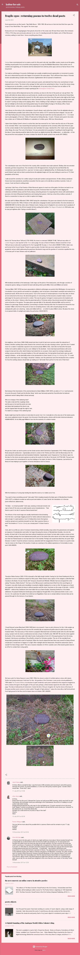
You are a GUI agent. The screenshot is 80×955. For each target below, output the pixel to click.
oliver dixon (15, 796)
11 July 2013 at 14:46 (18, 791)
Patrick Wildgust (17, 822)
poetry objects (10, 902)
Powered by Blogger (40, 946)
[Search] (77, 5)
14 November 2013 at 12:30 (20, 862)
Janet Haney (16, 782)
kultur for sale (13, 4)
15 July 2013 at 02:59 (18, 816)
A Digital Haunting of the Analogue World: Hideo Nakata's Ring (29, 923)
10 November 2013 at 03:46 (20, 832)
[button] (74, 15)
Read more (71, 896)
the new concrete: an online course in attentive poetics (26, 881)
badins (43, 950)
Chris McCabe (16, 837)
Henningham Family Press (46, 88)
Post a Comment (12, 867)
